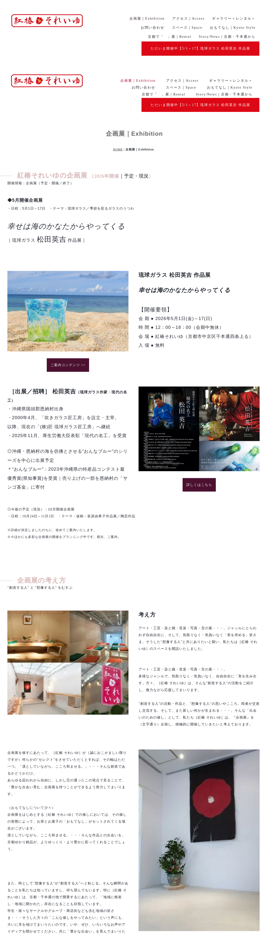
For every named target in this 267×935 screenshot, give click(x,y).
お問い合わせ (143, 24)
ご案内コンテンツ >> (67, 302)
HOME (118, 86)
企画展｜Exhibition (138, 17)
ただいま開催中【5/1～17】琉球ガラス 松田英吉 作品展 (200, 42)
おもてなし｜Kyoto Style (229, 24)
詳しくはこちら (199, 422)
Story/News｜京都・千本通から (224, 31)
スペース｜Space (181, 24)
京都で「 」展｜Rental (163, 31)
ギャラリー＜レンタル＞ (230, 17)
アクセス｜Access (182, 17)
